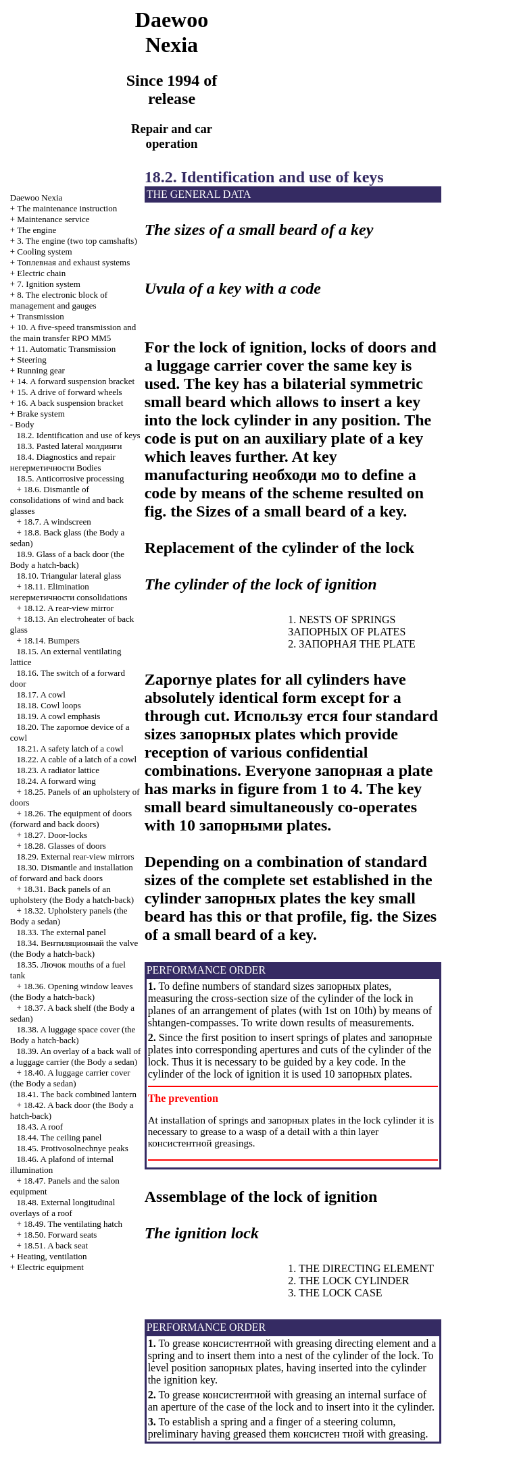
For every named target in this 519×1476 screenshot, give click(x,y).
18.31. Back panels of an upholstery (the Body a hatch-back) (72, 894)
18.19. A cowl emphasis (59, 716)
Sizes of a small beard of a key (299, 511)
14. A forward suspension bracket (75, 381)
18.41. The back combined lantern (77, 1094)
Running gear (40, 370)
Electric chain (41, 273)
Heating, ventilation (51, 1256)
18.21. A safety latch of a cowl (70, 748)
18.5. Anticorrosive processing (70, 478)
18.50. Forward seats (60, 1235)
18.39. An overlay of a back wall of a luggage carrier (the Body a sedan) (75, 1056)
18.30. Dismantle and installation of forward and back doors (71, 872)
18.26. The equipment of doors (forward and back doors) (71, 818)
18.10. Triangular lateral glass (69, 576)
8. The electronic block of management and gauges (58, 300)
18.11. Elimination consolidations (69, 591)
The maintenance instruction (67, 208)
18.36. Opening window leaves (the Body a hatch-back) (71, 991)
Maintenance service (53, 219)
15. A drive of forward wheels (69, 392)
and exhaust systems (73, 262)
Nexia (36, 197)
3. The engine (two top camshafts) (77, 241)
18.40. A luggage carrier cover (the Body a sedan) (70, 1078)
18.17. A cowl (41, 694)
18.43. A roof (40, 1127)
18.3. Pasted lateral (69, 446)
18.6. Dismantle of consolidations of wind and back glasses (67, 500)
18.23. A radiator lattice (58, 770)
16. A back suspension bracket (70, 403)
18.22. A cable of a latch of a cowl (77, 759)
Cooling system (44, 251)
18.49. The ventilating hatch (73, 1224)
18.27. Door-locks (55, 835)
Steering (31, 359)
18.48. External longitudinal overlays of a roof (63, 1207)
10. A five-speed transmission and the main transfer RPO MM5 (73, 332)
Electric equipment (50, 1267)
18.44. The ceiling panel (59, 1137)
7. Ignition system (48, 284)
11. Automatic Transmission (66, 349)
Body (24, 424)
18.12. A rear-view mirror (69, 608)
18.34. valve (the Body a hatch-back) (74, 948)
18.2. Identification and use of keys (79, 435)
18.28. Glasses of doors (65, 846)
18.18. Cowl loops (49, 705)
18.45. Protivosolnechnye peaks (72, 1148)
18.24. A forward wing (56, 781)
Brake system (40, 413)
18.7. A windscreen (57, 522)
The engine (36, 230)
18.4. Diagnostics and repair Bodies (63, 462)
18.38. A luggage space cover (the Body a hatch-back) (73, 1034)
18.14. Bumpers (52, 640)
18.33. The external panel (61, 932)
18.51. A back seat (56, 1245)
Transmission (40, 316)
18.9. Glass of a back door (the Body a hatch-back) (67, 559)
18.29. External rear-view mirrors (75, 856)
